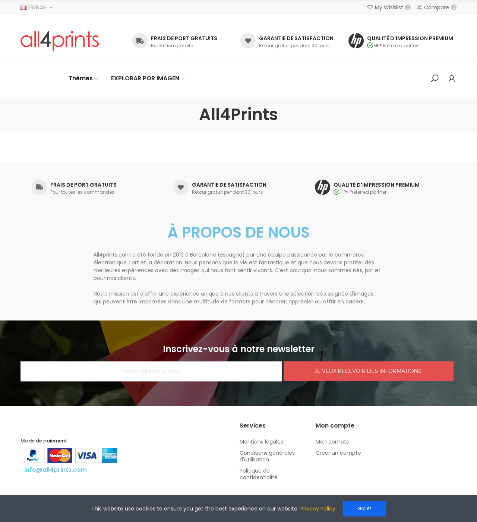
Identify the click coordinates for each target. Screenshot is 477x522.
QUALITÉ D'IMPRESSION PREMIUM (410, 38)
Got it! (364, 508)
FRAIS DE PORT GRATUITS (184, 38)
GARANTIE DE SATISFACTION (296, 38)
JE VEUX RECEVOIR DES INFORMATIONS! (369, 371)
